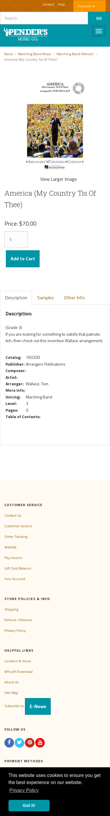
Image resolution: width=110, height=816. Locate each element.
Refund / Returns (18, 620)
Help (61, 4)
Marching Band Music (34, 54)
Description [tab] (16, 297)
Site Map (11, 692)
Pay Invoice (13, 557)
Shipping (11, 609)
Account (86, 6)
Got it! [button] (29, 805)
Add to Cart (23, 258)
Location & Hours (17, 661)
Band (8, 54)
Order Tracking (15, 536)
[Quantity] (16, 239)
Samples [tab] (45, 297)
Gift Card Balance (17, 568)
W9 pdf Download (18, 671)
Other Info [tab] (74, 297)
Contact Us (12, 515)
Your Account (14, 579)
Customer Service (18, 526)
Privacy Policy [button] (24, 790)
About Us (11, 682)
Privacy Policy (15, 630)
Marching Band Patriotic (75, 54)
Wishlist (10, 547)
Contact (48, 4)
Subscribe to (27, 706)
